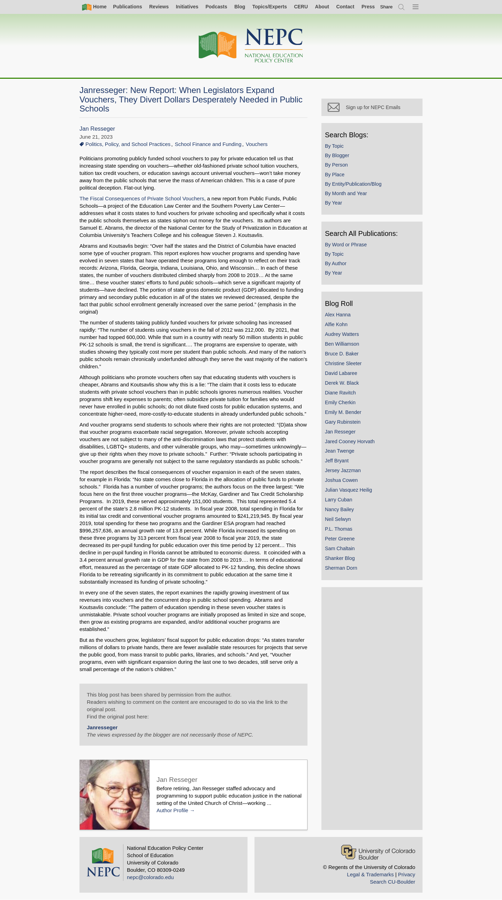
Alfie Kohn (336, 324)
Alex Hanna (338, 314)
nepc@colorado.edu (150, 877)
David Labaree (341, 373)
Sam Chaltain (340, 548)
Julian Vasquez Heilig (348, 490)
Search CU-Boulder (392, 882)
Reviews (159, 6)
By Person (336, 165)
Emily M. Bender (343, 412)
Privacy (406, 874)
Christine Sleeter (343, 363)
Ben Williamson (342, 344)
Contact (345, 6)
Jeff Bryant (337, 460)
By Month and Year (346, 193)
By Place (334, 174)
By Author (336, 263)
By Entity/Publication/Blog (353, 184)
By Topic (334, 146)
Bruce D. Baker (342, 353)
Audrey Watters (342, 334)
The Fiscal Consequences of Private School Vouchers (141, 198)
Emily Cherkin (340, 402)
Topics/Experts (269, 6)
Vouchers (257, 144)
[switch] (386, 6)
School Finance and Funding (208, 144)
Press (368, 6)
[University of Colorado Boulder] (378, 852)
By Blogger (337, 155)
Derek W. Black (342, 383)
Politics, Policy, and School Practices (127, 144)
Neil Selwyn (338, 519)
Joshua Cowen (341, 480)
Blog (239, 6)
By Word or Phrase (346, 244)
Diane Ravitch (340, 392)
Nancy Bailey (339, 509)
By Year (333, 203)
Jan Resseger (97, 128)
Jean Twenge (340, 451)
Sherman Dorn (341, 568)
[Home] (251, 46)
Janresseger (102, 727)
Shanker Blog (340, 558)
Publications (127, 6)
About (322, 6)
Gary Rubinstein (342, 422)
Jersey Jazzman (343, 470)
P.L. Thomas (338, 529)
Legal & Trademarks (370, 874)
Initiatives (187, 6)
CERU (301, 6)
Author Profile (172, 810)
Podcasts (216, 6)
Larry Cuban (338, 499)
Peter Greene (340, 538)
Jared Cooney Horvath (350, 441)
